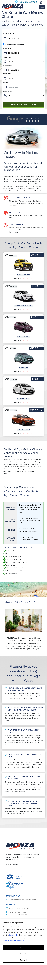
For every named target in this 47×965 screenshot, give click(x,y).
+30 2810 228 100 (28, 2)
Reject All (23, 960)
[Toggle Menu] (42, 7)
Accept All (23, 948)
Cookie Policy (14, 935)
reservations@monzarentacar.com (22, 882)
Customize (23, 954)
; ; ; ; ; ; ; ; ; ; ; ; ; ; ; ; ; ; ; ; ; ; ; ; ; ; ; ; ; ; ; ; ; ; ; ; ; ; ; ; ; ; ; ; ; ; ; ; (23, 61)
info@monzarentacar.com (19, 891)
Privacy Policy (11, 914)
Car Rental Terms (13, 917)
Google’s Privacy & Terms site (13, 941)
